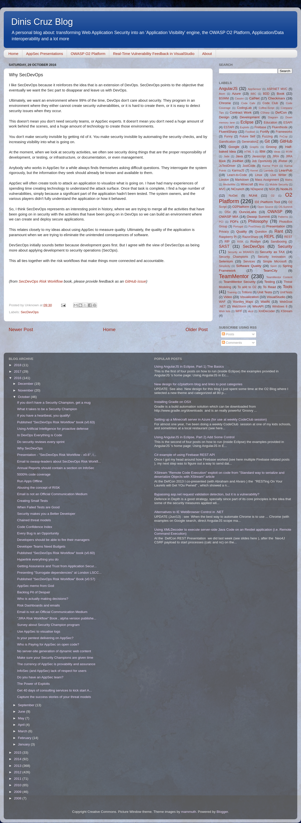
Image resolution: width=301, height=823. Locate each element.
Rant (278, 231)
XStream (286, 311)
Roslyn (256, 241)
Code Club (270, 103)
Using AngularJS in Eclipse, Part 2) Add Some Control (194, 437)
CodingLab (244, 108)
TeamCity (270, 270)
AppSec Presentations (44, 53)
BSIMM (224, 98)
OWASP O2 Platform (88, 53)
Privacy (224, 231)
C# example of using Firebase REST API (184, 455)
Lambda (268, 170)
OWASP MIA (228, 216)
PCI (221, 221)
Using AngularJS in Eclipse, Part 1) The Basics (189, 366)
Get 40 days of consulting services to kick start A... (54, 690)
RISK (240, 241)
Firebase (260, 127)
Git (267, 141)
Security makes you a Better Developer (46, 514)
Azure (236, 93)
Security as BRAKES (241, 252)
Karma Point (270, 165)
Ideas (277, 151)
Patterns (283, 216)
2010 (18, 785)
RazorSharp (250, 237)
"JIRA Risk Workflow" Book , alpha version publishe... (56, 618)
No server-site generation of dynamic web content (54, 651)
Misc (261, 184)
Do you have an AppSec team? (40, 677)
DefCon (281, 112)
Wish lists (224, 311)
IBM (262, 151)
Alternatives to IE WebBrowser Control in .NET (189, 512)
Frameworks (284, 131)
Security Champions (233, 257)
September (26, 705)
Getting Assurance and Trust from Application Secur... (57, 566)
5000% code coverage (33, 474)
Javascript (259, 156)
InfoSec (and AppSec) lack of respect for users (51, 671)
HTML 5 (249, 151)
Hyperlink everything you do (38, 559)
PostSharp (255, 226)
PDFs (234, 221)
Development (250, 117)
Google (233, 147)
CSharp (265, 112)
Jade (226, 156)
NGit (272, 189)
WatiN (265, 301)
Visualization (249, 297)
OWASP (274, 211)
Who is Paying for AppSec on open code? (48, 644)
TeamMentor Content (279, 277)
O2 (272, 195)
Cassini (239, 98)
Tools (287, 286)
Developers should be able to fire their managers (53, 540)
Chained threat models (34, 520)
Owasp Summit (258, 216)
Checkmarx (276, 98)
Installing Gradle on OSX (172, 402)
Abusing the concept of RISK (38, 487)
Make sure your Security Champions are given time (55, 657)
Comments (232, 343)
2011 (18, 778)
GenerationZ (250, 141)
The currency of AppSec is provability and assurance (56, 664)
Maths (288, 179)
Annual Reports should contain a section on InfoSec (55, 468)
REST (288, 237)
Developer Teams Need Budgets (41, 546)
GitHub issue (135, 281)
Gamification (227, 141)
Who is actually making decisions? (42, 599)
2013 (18, 766)
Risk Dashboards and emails (38, 605)
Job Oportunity (262, 161)
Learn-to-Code (237, 175)
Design (224, 117)
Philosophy (258, 221)
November (26, 390)
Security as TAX (272, 252)
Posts (228, 334)
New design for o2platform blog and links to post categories (198, 384)
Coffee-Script (266, 107)
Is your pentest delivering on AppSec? (45, 638)
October (24, 397)
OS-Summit (285, 206)
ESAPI (287, 122)
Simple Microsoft (275, 261)
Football (250, 131)
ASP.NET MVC (277, 89)
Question (261, 231)
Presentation (275, 226)
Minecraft (247, 184)
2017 (18, 371)
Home (13, 53)
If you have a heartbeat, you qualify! (43, 415)
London (224, 179)
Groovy (271, 147)
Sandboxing (279, 241)
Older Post (197, 329)
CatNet (254, 98)
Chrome (225, 103)
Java (239, 156)
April (22, 725)
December (26, 384)
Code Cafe (248, 103)
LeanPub (285, 170)
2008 (18, 798)
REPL (269, 236)
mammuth (188, 812)
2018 (18, 365)
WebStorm (239, 306)
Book (280, 93)
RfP (227, 241)
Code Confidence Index (34, 527)
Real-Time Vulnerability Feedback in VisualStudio (153, 53)
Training (232, 292)
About (207, 53)
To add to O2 (247, 287)
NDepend (257, 189)
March (23, 731)
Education (270, 122)
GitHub (286, 141)
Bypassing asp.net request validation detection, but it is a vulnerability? (206, 494)
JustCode (249, 166)
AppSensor (254, 88)
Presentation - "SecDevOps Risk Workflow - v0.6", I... (56, 455)
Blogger (222, 812)
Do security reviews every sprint (41, 442)
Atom (222, 93)
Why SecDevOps (30, 448)
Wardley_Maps (243, 301)
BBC (253, 93)
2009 (18, 792)
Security (285, 246)
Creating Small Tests (32, 501)
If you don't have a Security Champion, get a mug (54, 402)
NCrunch (237, 189)
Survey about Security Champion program (48, 625)
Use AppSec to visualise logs (38, 631)
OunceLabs (247, 212)
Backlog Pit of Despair (33, 592)
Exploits (244, 127)
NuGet (233, 195)
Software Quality (248, 266)
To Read (269, 287)
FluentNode (280, 127)
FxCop (284, 136)
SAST (224, 246)
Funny (228, 136)
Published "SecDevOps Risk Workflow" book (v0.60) (56, 553)
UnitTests (286, 292)
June (22, 711)
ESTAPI (229, 127)
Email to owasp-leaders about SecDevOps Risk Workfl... (59, 461)
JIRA (275, 156)
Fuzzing (267, 136)
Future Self (247, 136)
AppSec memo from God (35, 586)
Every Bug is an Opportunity (38, 533)
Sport (273, 265)
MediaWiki (229, 184)
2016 (18, 378)
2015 (18, 752)
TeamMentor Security (239, 282)
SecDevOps (30, 312)
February (25, 738)
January (24, 744)
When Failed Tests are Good (38, 507)
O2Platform (240, 207)
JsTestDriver (227, 166)
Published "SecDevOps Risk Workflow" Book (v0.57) (56, 579)
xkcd (250, 311)
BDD (266, 93)
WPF (238, 311)
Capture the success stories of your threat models (54, 697)
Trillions (247, 292)
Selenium (226, 261)
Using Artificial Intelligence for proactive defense (53, 429)
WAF (222, 301)
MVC (222, 189)
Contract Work (240, 112)
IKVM (289, 151)
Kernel (254, 170)
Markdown (242, 179)
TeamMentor (234, 276)
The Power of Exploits (33, 684)
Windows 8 (279, 306)
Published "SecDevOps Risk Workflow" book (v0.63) (56, 422)
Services (249, 261)
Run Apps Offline (29, 481)
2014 (18, 759)
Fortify (264, 131)
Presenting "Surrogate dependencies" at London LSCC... (59, 572)
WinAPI (257, 306)
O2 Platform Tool (267, 202)
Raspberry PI (228, 237)
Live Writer (278, 175)
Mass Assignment (267, 179)
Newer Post (21, 329)
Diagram (273, 117)
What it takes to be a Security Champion (47, 409)
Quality (241, 231)
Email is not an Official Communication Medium (52, 494)
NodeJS (286, 189)
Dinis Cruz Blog (42, 22)
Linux (258, 175)
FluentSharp (228, 131)
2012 (18, 772)
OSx (228, 212)
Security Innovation (272, 257)
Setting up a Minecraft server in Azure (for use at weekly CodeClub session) (210, 419)
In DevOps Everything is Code (39, 435)
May (21, 718)
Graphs (254, 146)
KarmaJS (238, 170)
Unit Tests (264, 292)
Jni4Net (237, 161)
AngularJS (228, 88)
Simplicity (224, 265)
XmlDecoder (266, 311)
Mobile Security (279, 184)
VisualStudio (276, 297)
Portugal (238, 226)
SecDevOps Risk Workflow (41, 281)
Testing (269, 282)
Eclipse (247, 122)
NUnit (253, 195)
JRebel (283, 161)
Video (227, 297)
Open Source (265, 206)
